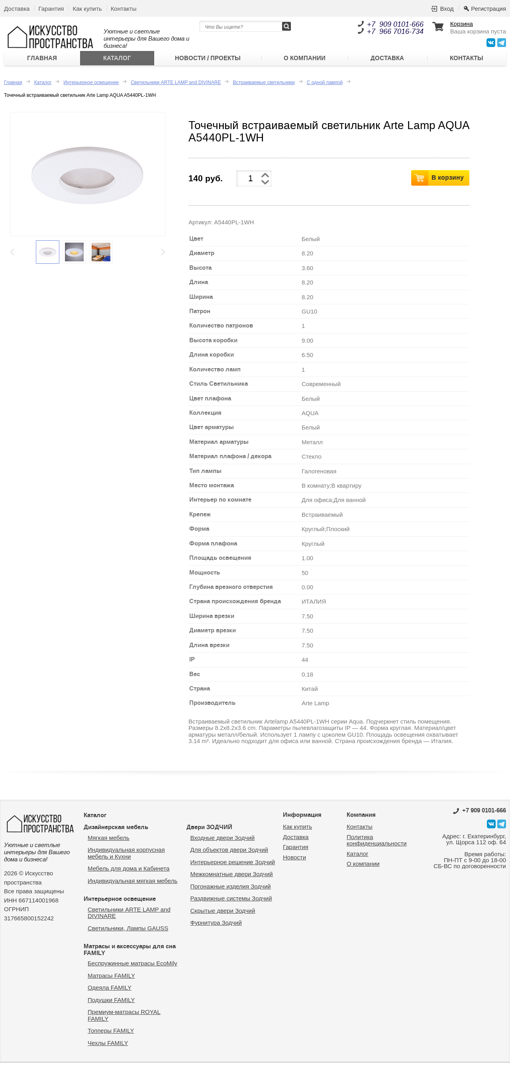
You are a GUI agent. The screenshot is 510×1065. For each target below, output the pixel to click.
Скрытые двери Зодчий (222, 912)
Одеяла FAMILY (109, 990)
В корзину (448, 179)
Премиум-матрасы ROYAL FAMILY (124, 1017)
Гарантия (51, 9)
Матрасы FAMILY (111, 977)
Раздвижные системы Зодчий (231, 900)
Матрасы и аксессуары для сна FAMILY (130, 952)
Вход (446, 8)
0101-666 (479, 812)
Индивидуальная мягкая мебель (132, 882)
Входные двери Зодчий (222, 839)
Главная (42, 59)
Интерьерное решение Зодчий (232, 864)
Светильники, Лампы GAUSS (128, 930)
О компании (305, 59)
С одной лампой (325, 84)
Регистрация (488, 8)
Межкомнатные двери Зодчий (231, 876)
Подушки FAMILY (111, 1001)
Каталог (117, 59)
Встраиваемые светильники (263, 84)
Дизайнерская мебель (116, 830)
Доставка (16, 9)
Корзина (461, 24)
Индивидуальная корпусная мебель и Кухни (126, 855)
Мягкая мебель (108, 839)
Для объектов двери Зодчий (229, 852)
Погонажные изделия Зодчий (230, 888)
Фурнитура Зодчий (216, 925)
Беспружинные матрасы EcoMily (132, 965)
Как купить (87, 9)
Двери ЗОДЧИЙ (209, 830)
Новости (294, 859)
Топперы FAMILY (111, 1033)
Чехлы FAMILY (108, 1044)
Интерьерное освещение (91, 84)
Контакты (124, 9)
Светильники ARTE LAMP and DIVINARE (176, 84)
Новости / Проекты (208, 59)
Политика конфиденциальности (377, 842)
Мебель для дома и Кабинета (128, 870)
